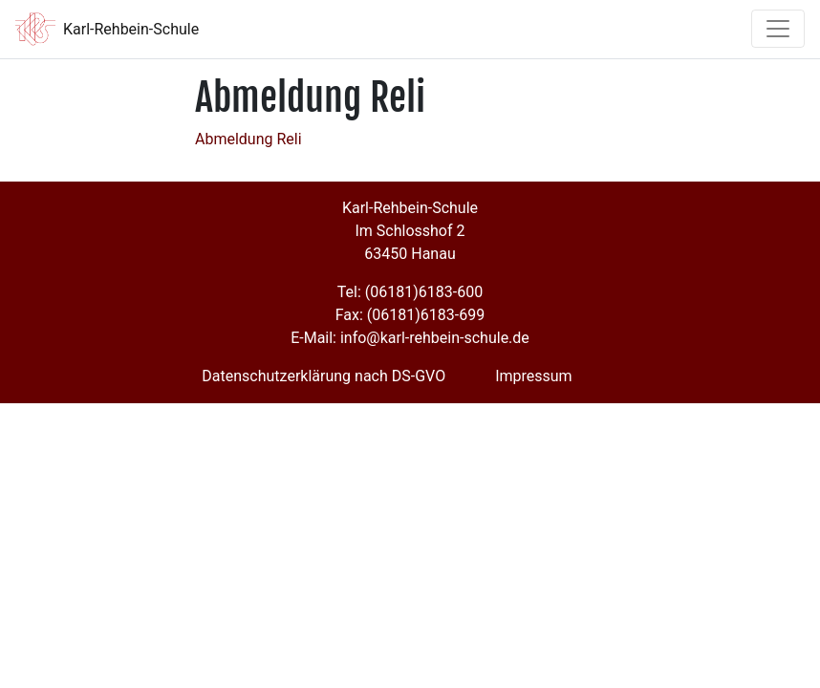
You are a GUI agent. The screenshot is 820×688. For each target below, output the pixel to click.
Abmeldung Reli (248, 139)
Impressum (533, 376)
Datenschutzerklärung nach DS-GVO (323, 376)
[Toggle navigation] (778, 29)
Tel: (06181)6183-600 (410, 292)
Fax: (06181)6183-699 (410, 315)
